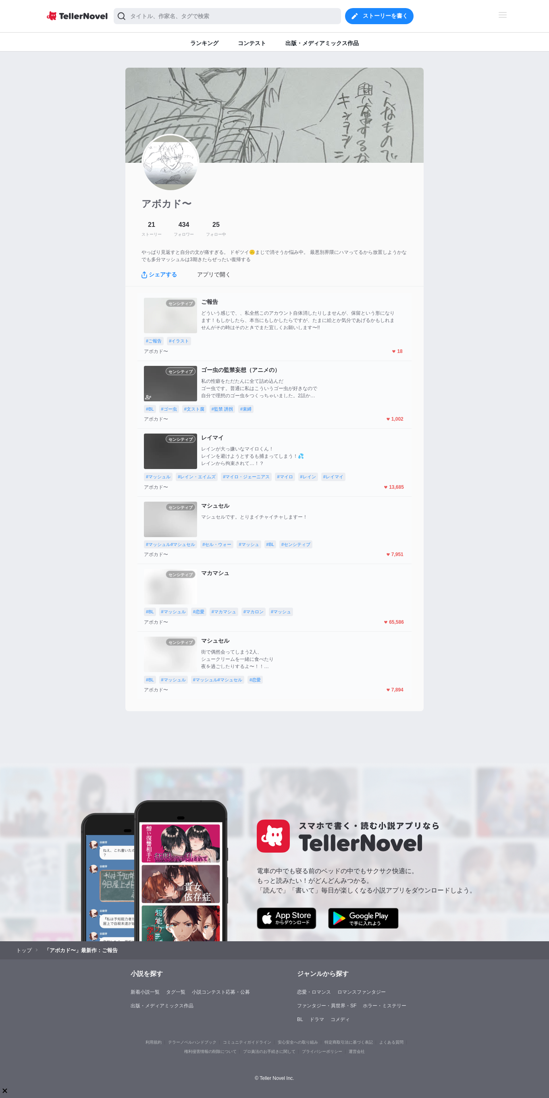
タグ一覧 (175, 992)
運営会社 (357, 1051)
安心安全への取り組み (298, 1042)
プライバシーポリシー (322, 1051)
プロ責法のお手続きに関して (269, 1051)
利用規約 (154, 1042)
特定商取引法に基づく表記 (348, 1042)
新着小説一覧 (145, 992)
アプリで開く (214, 274)
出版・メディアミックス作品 (162, 1006)
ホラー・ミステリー (384, 1006)
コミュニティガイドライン (247, 1042)
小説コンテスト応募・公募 (221, 992)
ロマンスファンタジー (361, 992)
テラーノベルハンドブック (192, 1042)
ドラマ (317, 1019)
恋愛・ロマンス (314, 992)
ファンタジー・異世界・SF (326, 1006)
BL (300, 1019)
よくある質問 (391, 1042)
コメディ (340, 1019)
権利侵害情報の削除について (210, 1051)
